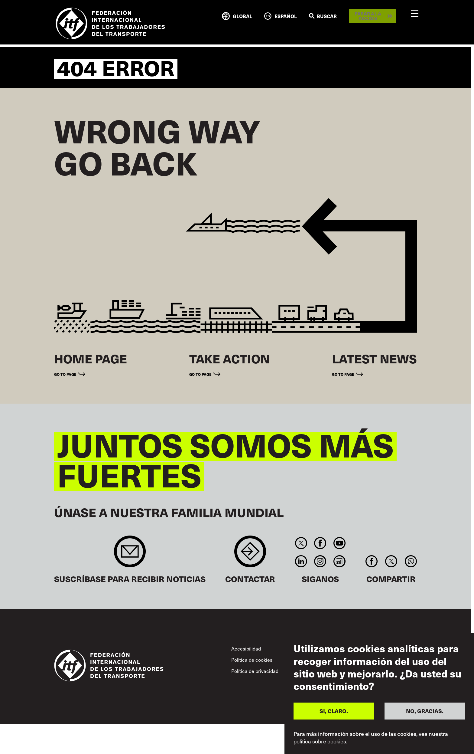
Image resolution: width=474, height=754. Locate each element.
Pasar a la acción (368, 15)
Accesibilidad (246, 648)
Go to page (65, 374)
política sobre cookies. (320, 741)
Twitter (300, 543)
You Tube (339, 543)
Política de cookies (251, 659)
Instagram (320, 561)
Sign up (130, 554)
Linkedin (300, 561)
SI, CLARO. (334, 711)
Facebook (320, 543)
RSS (339, 561)
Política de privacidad (254, 670)
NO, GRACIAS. (424, 711)
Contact (250, 554)
